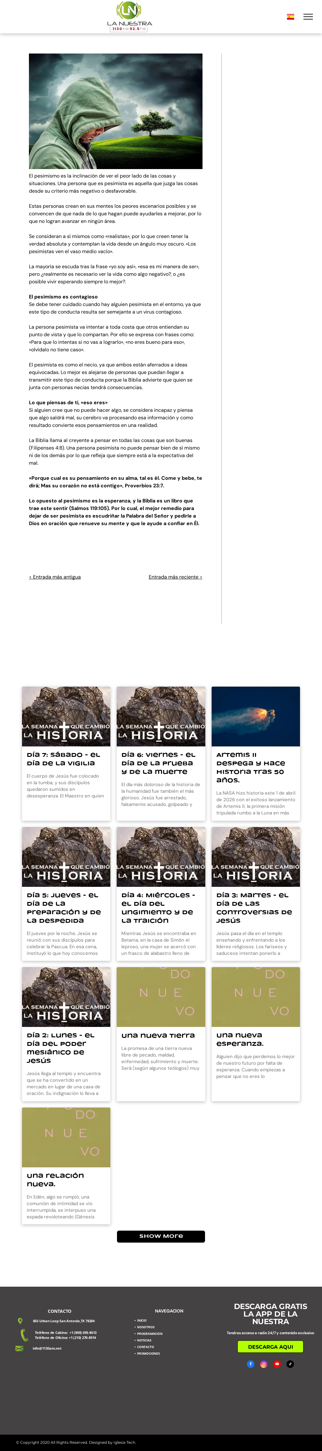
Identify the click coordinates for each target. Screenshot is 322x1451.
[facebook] (250, 1364)
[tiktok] (290, 1364)
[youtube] (277, 1364)
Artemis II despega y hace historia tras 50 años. (250, 768)
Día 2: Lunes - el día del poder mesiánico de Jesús (61, 1048)
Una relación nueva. (55, 1180)
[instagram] (264, 1364)
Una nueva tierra (158, 1036)
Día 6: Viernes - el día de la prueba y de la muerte (158, 763)
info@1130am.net (47, 1348)
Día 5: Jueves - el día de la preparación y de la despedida (64, 908)
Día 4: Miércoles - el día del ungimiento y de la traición (158, 908)
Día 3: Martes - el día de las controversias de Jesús (254, 908)
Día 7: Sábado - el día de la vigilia (63, 759)
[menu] (308, 17)
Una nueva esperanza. (240, 1040)
